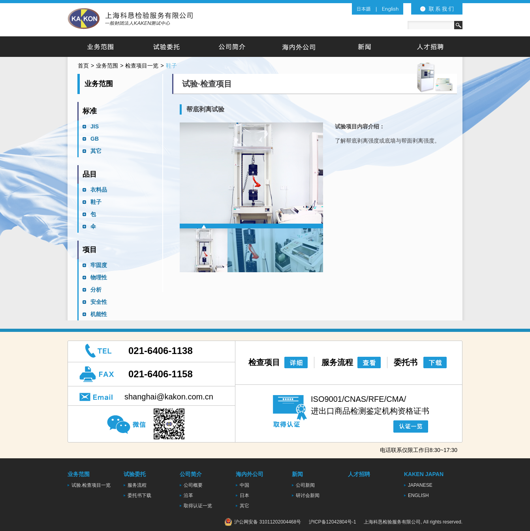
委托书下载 (139, 495)
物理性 (98, 277)
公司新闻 (305, 485)
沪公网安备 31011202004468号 (262, 522)
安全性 (98, 302)
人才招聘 (429, 46)
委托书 (405, 362)
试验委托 (166, 46)
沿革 (188, 495)
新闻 (364, 46)
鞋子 (95, 202)
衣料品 (98, 189)
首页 (83, 65)
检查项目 (264, 362)
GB (94, 139)
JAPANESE (420, 485)
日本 (244, 495)
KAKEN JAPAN (424, 474)
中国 (244, 485)
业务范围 (100, 46)
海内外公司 (298, 46)
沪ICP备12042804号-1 (332, 522)
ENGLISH (418, 495)
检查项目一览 (141, 65)
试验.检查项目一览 (91, 485)
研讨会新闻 (308, 495)
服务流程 (337, 362)
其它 (95, 151)
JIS (94, 126)
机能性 (98, 314)
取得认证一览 (198, 505)
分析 (95, 289)
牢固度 (98, 265)
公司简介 (232, 46)
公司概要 (193, 485)
